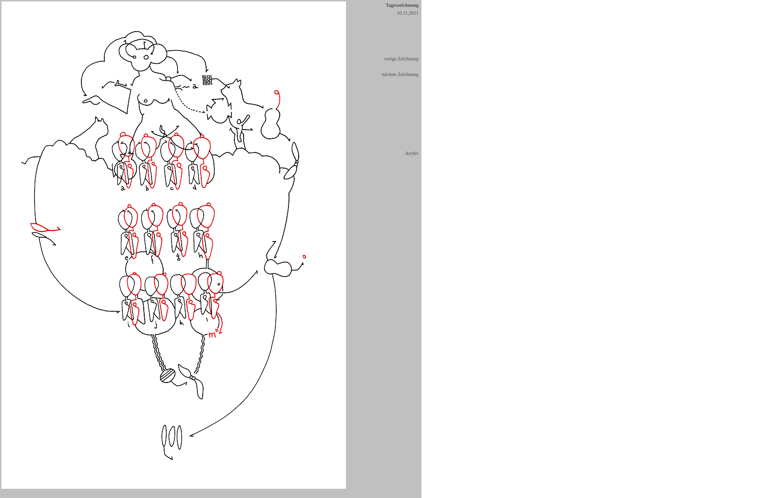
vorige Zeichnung (401, 58)
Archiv (412, 153)
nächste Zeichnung (400, 74)
